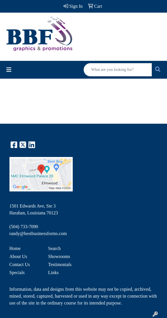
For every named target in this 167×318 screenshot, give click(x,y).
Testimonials (60, 264)
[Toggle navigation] (9, 70)
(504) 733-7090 (23, 226)
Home (15, 248)
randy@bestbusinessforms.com (38, 233)
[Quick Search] (118, 69)
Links (53, 272)
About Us (18, 256)
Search (54, 248)
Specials (17, 272)
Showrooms (59, 256)
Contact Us (19, 264)
